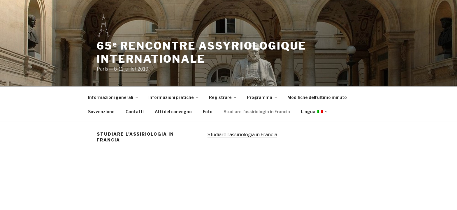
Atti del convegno (173, 111)
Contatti (135, 111)
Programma (262, 97)
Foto (207, 111)
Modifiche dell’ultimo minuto (317, 97)
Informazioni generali (113, 97)
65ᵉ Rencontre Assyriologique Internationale (201, 52)
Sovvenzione (101, 111)
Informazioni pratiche (173, 97)
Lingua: (314, 111)
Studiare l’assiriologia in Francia (257, 111)
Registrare (223, 97)
